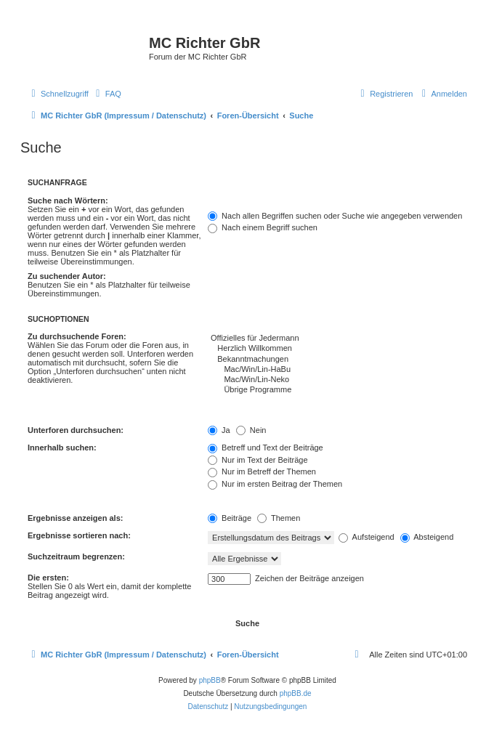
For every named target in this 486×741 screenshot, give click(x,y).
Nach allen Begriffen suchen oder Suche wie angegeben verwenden (335, 215)
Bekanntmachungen (337, 360)
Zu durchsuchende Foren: (77, 336)
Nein (251, 430)
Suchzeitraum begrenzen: (76, 556)
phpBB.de (296, 693)
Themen (278, 518)
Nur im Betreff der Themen (262, 471)
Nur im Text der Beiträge (257, 459)
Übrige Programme (337, 390)
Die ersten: (48, 577)
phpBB (210, 680)
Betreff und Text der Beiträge (265, 447)
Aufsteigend (366, 537)
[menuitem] (106, 93)
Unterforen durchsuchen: (75, 430)
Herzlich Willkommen (337, 349)
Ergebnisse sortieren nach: (79, 535)
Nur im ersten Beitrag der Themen (275, 483)
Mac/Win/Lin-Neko (337, 380)
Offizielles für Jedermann (337, 338)
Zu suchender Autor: (67, 276)
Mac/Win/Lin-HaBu (337, 370)
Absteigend (427, 537)
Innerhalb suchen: (62, 447)
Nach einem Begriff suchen (262, 227)
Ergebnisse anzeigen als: (75, 518)
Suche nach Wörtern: (68, 200)
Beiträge (229, 518)
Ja (219, 430)
